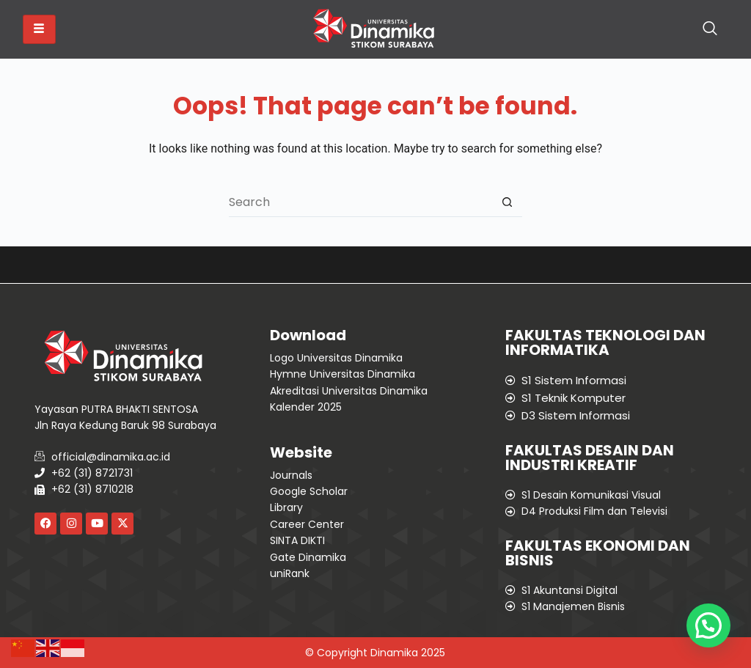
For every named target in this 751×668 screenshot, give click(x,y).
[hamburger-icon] (39, 29)
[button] (708, 625)
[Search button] (507, 202)
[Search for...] (361, 202)
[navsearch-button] (710, 29)
